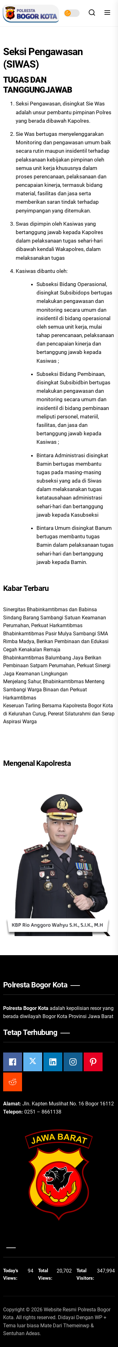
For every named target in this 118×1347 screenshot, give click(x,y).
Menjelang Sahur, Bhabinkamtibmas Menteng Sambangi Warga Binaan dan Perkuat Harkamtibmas (53, 689)
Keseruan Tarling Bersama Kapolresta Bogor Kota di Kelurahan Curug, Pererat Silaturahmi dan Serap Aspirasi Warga (59, 714)
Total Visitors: (85, 1274)
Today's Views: (11, 1274)
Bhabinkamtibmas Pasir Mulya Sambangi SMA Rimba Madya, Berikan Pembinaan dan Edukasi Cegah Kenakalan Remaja (56, 642)
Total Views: (45, 1274)
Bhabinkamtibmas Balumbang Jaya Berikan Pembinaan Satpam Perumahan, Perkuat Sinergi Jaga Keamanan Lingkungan (56, 666)
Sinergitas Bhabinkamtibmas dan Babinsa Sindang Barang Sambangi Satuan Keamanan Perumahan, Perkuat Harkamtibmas (54, 617)
